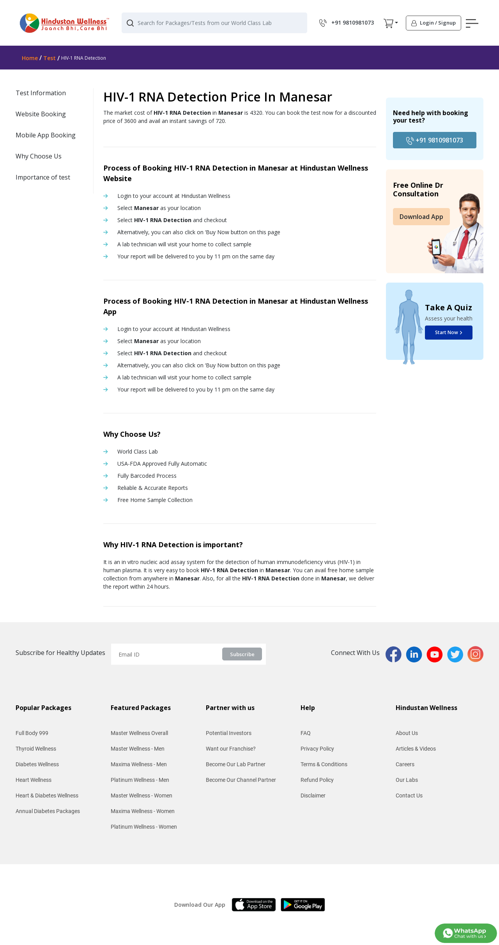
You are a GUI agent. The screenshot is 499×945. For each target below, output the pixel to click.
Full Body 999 (32, 733)
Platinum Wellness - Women (144, 827)
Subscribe (242, 654)
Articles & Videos (416, 749)
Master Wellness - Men (138, 749)
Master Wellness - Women (141, 795)
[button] (388, 23)
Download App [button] (421, 216)
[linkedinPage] (416, 653)
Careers (405, 764)
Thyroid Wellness (36, 749)
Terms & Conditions (324, 764)
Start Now (448, 332)
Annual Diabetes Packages (48, 811)
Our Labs (407, 780)
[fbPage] (396, 653)
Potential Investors (228, 733)
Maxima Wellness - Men (139, 764)
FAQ (306, 733)
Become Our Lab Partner (235, 764)
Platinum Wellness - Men (140, 780)
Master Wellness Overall (139, 733)
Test (49, 58)
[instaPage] (475, 653)
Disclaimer (313, 795)
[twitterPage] (457, 653)
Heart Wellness (33, 780)
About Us (407, 733)
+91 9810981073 (434, 140)
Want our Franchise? (231, 749)
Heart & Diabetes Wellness (47, 795)
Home (30, 58)
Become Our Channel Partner (241, 780)
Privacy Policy (317, 749)
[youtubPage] (436, 653)
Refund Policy (317, 780)
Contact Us (409, 795)
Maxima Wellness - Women (143, 811)
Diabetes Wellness (37, 764)
